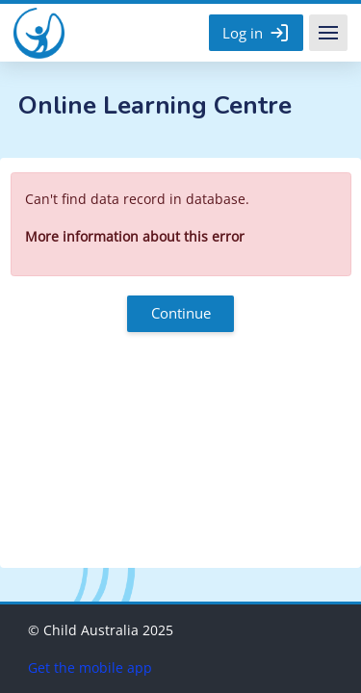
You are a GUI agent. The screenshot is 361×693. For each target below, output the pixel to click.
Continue (181, 312)
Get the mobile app (90, 667)
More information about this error (135, 236)
